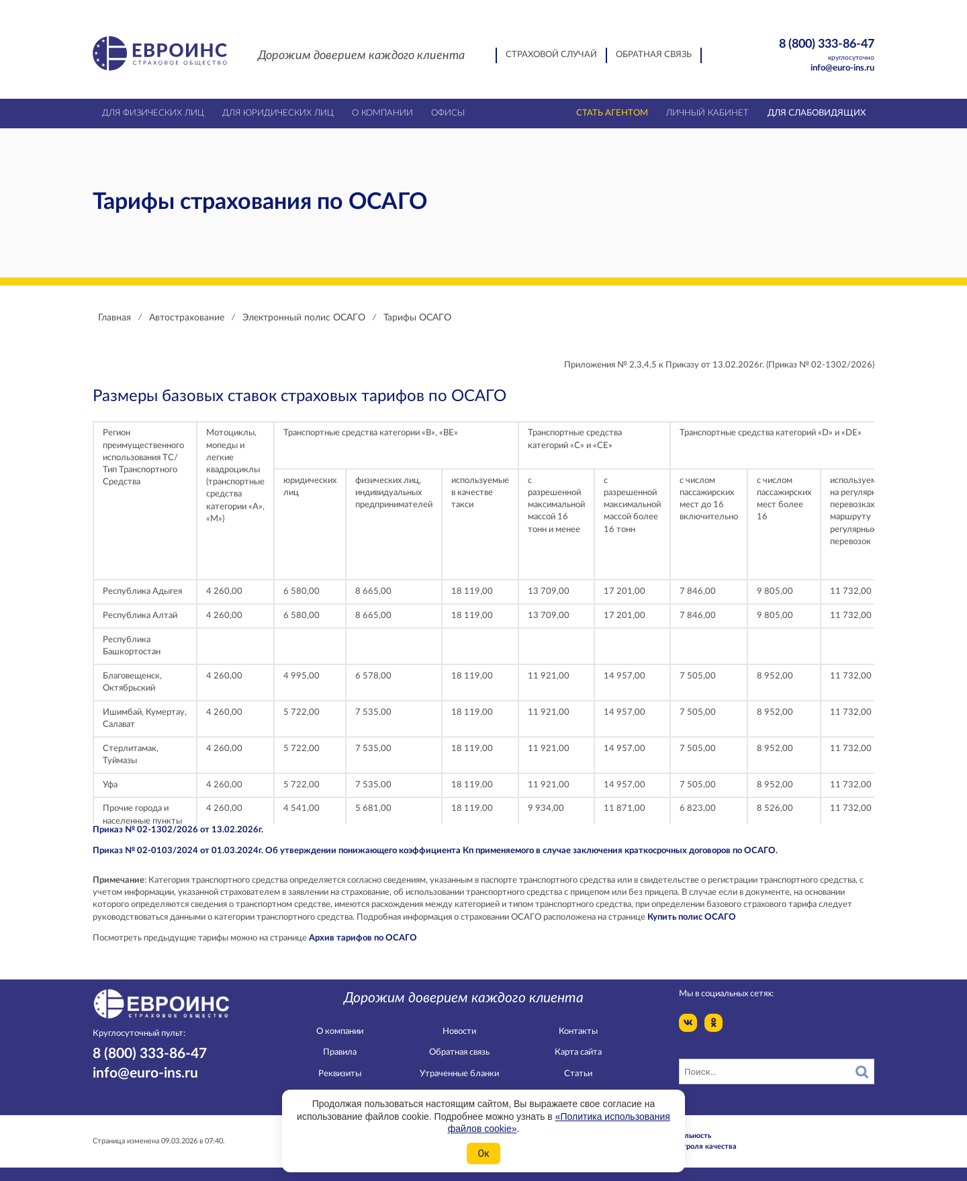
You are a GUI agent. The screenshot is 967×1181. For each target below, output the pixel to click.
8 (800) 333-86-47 (803, 50)
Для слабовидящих (817, 113)
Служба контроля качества (688, 1146)
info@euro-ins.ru (842, 68)
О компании (339, 1031)
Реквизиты (339, 1073)
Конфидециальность (675, 1135)
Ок (483, 1153)
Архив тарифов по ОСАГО (363, 938)
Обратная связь (654, 54)
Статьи (578, 1073)
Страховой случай (551, 54)
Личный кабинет (707, 113)
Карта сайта (578, 1052)
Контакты (578, 1031)
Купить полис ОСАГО (691, 917)
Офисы (448, 113)
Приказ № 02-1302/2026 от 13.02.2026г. (178, 830)
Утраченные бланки (459, 1073)
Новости (459, 1031)
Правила (340, 1052)
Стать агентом (612, 113)
